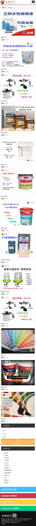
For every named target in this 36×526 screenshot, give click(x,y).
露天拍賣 (8, 489)
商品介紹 (10, 7)
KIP (18, 522)
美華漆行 (4, 7)
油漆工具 (6, 475)
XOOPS (8, 522)
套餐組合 (6, 480)
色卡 (5, 477)
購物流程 (8, 502)
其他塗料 (6, 468)
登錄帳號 (3, 523)
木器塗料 (6, 460)
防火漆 (6, 463)
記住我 (3, 437)
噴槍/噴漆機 (7, 472)
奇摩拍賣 (9, 496)
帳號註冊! (18, 444)
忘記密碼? (18, 442)
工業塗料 (6, 465)
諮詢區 (6, 482)
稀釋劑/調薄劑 (8, 470)
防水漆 (6, 455)
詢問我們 (10, 508)
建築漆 (6, 453)
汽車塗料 (6, 458)
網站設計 (15, 522)
